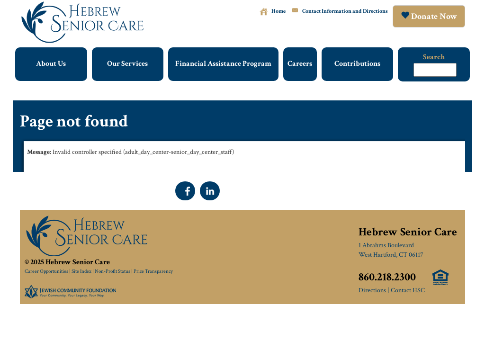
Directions (372, 290)
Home (278, 11)
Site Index (81, 271)
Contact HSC (408, 290)
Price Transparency (153, 271)
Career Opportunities (46, 271)
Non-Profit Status (112, 271)
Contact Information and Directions (345, 11)
